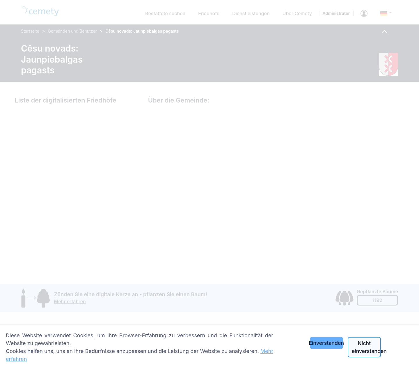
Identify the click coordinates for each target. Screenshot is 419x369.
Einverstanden (326, 343)
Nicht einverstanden (366, 347)
